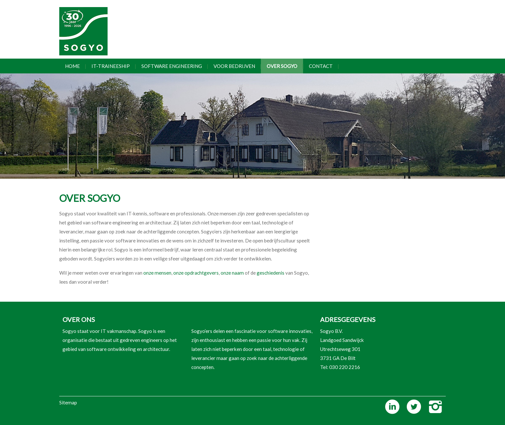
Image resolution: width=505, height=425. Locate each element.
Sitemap (68, 402)
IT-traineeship (110, 66)
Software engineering (171, 66)
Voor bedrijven (234, 66)
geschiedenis (270, 273)
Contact (321, 66)
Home (72, 66)
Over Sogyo (282, 66)
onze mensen (157, 273)
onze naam (233, 273)
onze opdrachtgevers (196, 273)
